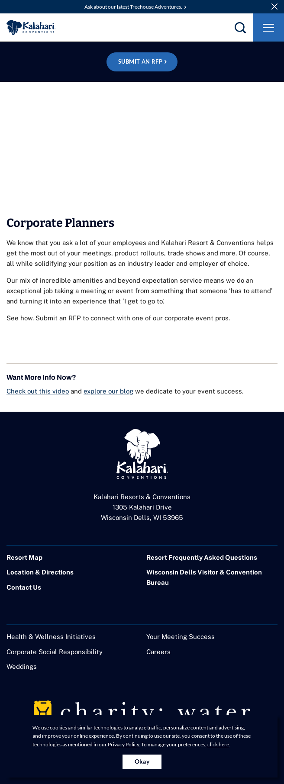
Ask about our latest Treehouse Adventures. (133, 6)
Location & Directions (40, 572)
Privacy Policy (123, 744)
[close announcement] (274, 6)
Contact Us (23, 587)
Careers (158, 651)
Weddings (21, 666)
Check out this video (37, 391)
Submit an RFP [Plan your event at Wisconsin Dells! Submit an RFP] (140, 61)
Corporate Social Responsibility (54, 651)
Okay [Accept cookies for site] (142, 761)
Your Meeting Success (180, 636)
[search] (240, 27)
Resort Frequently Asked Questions (201, 557)
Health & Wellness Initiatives (51, 636)
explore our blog (108, 391)
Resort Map (24, 557)
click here (218, 744)
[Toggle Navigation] (268, 27)
